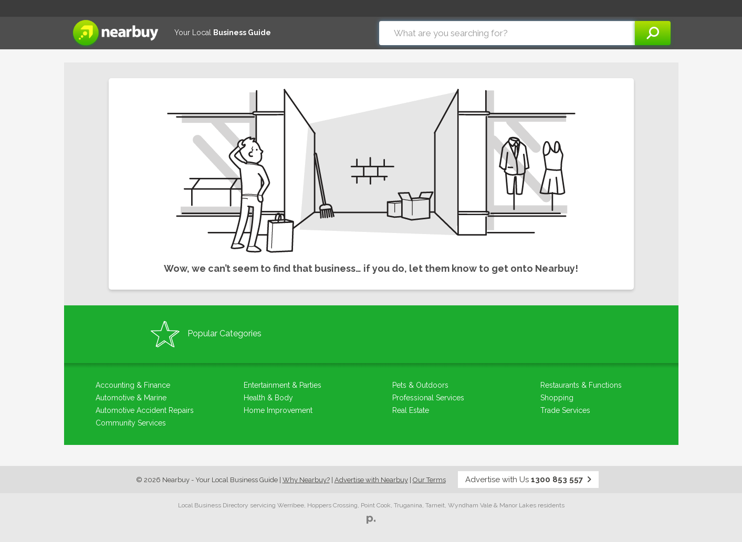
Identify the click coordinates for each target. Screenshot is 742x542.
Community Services (131, 423)
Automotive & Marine (131, 398)
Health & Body (268, 398)
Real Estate (410, 410)
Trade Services (565, 410)
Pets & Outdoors (420, 385)
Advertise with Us (528, 479)
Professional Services (428, 398)
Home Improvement (278, 410)
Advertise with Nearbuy (371, 480)
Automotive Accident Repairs (145, 410)
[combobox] (507, 33)
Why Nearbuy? (306, 480)
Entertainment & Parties (282, 385)
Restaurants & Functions (581, 385)
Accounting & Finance (133, 385)
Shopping (556, 398)
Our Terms (429, 480)
